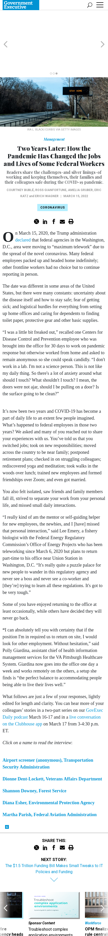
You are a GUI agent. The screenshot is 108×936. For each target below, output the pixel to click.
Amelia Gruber (80, 165)
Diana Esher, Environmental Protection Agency (49, 778)
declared (23, 215)
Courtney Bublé (20, 165)
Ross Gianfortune (50, 165)
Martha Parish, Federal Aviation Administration (50, 790)
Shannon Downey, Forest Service (34, 766)
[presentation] (5, 895)
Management (54, 115)
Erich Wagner (47, 172)
